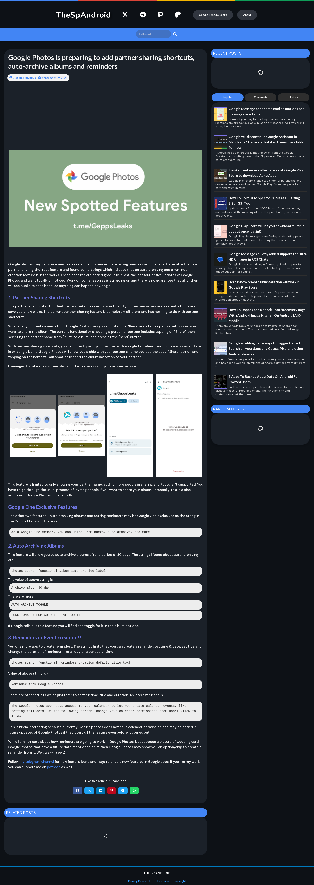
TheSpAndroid (83, 15)
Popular (228, 97)
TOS (151, 881)
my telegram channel (36, 761)
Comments (260, 97)
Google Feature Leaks (213, 15)
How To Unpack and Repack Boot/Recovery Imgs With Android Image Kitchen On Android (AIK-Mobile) (267, 315)
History (293, 97)
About (247, 15)
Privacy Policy (137, 881)
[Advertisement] (105, 116)
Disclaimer (164, 881)
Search (174, 34)
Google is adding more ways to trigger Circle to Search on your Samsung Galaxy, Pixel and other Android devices (266, 348)
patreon (53, 767)
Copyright (180, 881)
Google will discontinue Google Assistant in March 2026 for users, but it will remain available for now (266, 142)
